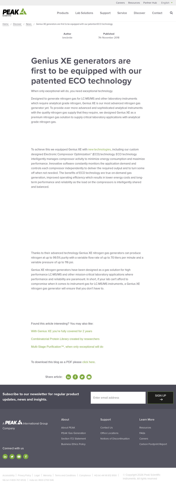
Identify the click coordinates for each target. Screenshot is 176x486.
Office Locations (109, 431)
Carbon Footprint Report (153, 442)
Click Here (38, 134)
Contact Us (106, 426)
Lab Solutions (84, 13)
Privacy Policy (24, 474)
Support (105, 13)
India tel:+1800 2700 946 (42, 478)
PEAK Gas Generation (73, 431)
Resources (134, 2)
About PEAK (68, 426)
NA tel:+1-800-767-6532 (14, 478)
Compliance (85, 474)
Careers (120, 2)
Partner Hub (150, 2)
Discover (139, 13)
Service (122, 13)
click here (88, 360)
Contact (157, 13)
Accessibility (8, 474)
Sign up (160, 394)
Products (63, 13)
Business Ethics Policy (73, 442)
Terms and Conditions (65, 474)
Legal (37, 474)
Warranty (47, 474)
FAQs (142, 431)
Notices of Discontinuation (115, 437)
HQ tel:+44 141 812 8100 (105, 474)
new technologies (99, 149)
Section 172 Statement (73, 437)
